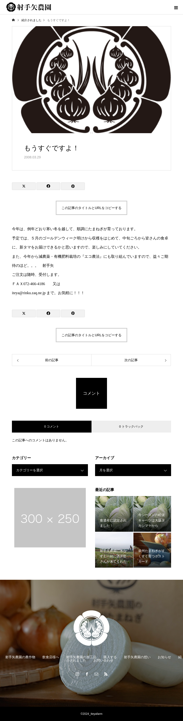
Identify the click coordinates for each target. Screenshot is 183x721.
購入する (110, 657)
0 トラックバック (131, 426)
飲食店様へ (50, 657)
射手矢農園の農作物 (20, 657)
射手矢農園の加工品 (81, 657)
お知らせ (164, 657)
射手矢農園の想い (137, 657)
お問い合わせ (103, 660)
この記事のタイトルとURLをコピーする (91, 208)
